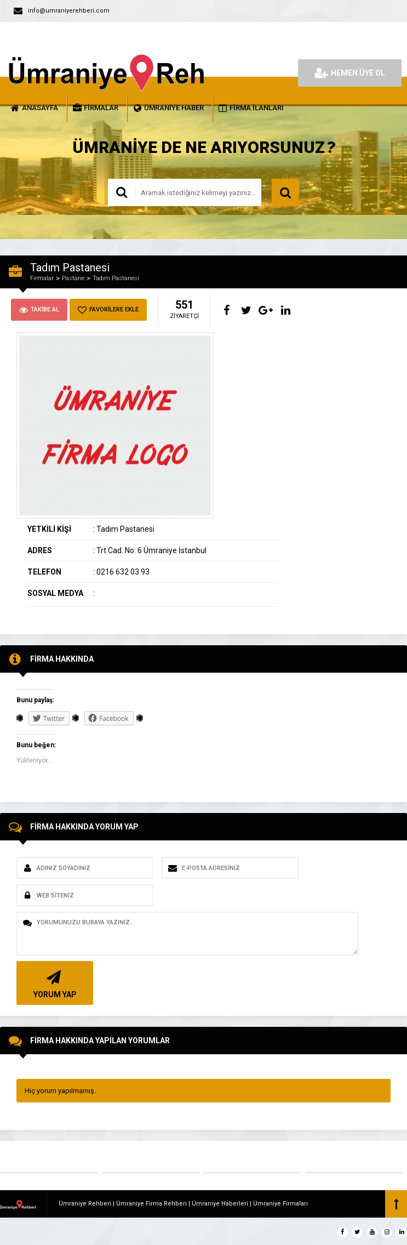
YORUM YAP (53, 983)
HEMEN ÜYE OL (349, 73)
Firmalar (42, 278)
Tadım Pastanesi (116, 278)
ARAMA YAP (285, 192)
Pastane (73, 278)
